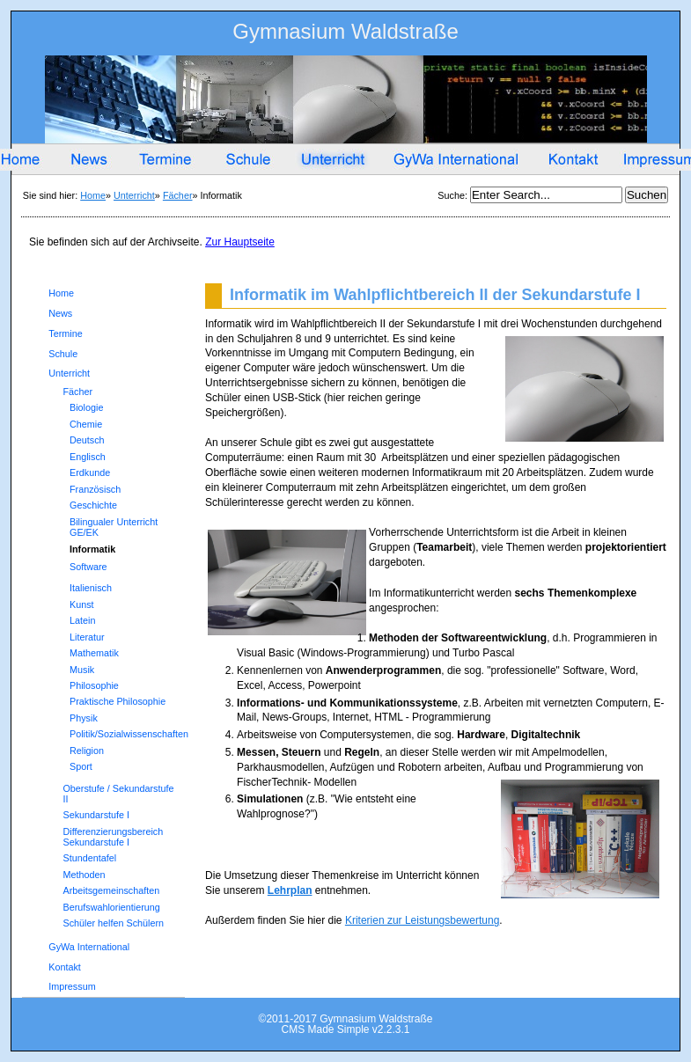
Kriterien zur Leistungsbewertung (422, 920)
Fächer (178, 195)
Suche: (453, 195)
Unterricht (134, 195)
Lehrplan (290, 890)
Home (93, 195)
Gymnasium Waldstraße (345, 34)
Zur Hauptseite (240, 242)
